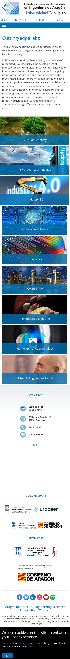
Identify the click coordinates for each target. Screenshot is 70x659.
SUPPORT (41, 19)
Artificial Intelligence (35, 229)
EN (5, 19)
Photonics (35, 259)
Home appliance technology (35, 348)
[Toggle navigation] (4, 25)
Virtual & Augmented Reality (35, 378)
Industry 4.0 (35, 199)
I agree (7, 655)
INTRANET (20, 19)
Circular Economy (35, 140)
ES (2, 19)
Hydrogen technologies (35, 170)
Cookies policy (34, 646)
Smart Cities (35, 289)
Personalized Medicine (35, 319)
